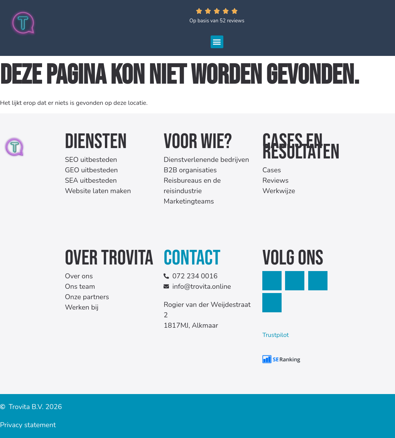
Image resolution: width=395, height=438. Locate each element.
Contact (192, 258)
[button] (217, 41)
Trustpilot (275, 335)
